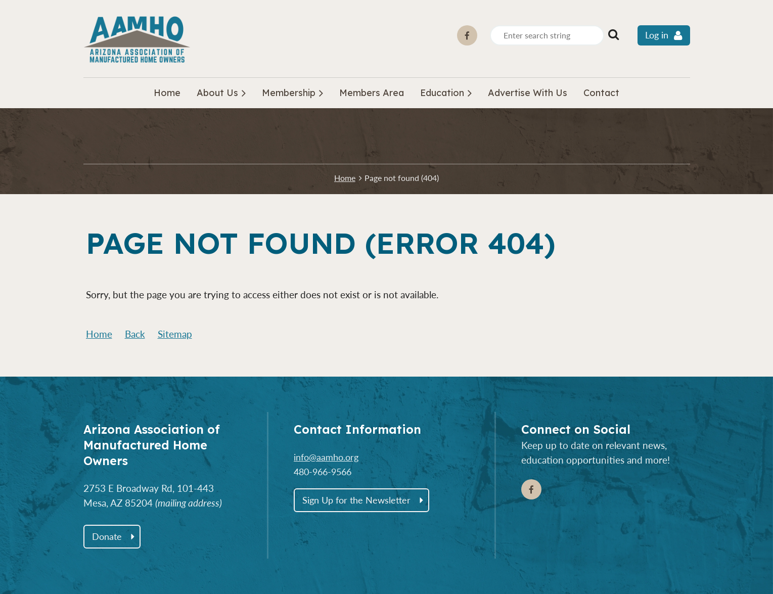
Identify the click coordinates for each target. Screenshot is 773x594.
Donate (107, 536)
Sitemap (175, 334)
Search (614, 34)
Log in (656, 35)
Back (135, 334)
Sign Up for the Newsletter (356, 500)
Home (344, 177)
